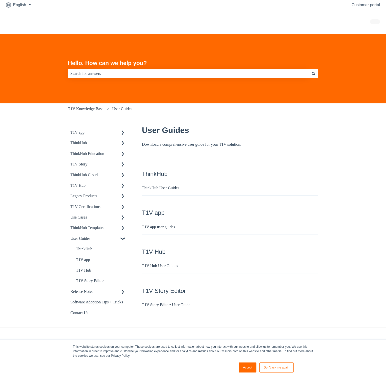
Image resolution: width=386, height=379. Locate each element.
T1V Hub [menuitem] (78, 185)
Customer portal (365, 5)
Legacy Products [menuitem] (84, 196)
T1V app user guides (158, 227)
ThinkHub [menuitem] (79, 143)
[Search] (313, 73)
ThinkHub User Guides (160, 188)
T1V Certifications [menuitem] (86, 207)
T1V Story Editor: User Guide (166, 305)
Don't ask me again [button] (276, 367)
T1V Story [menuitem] (79, 164)
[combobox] (188, 73)
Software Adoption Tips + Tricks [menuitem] (97, 302)
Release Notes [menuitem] (82, 291)
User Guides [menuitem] (81, 238)
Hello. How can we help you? (107, 63)
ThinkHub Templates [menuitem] (87, 228)
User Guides (122, 109)
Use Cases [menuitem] (79, 217)
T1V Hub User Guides (160, 266)
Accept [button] (247, 367)
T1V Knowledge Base (86, 109)
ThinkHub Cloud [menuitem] (84, 175)
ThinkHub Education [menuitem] (87, 153)
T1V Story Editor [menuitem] (90, 281)
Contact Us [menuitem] (80, 313)
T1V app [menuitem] (78, 132)
